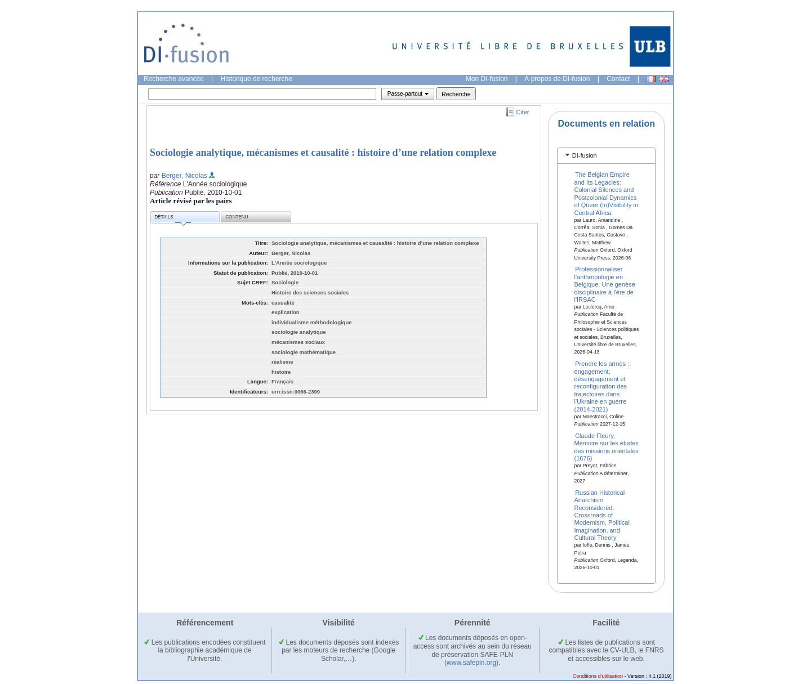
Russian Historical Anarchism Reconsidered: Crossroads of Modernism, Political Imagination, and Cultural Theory (602, 514)
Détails (172, 218)
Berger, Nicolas (184, 176)
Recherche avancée (174, 79)
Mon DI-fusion (487, 79)
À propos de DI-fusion (557, 79)
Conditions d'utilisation (598, 676)
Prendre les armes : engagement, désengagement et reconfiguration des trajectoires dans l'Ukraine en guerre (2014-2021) (602, 386)
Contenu (236, 217)
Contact (618, 79)
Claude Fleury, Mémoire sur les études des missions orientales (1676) (606, 447)
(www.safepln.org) (471, 663)
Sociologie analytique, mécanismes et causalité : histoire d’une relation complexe (323, 152)
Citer (522, 112)
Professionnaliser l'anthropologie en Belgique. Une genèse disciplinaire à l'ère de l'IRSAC (604, 284)
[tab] (606, 155)
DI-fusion (584, 155)
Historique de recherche (256, 79)
